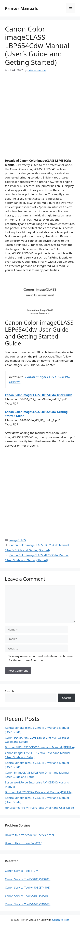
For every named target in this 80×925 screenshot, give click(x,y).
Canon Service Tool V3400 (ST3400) (27, 879)
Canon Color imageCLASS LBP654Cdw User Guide (38, 395)
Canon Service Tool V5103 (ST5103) (27, 896)
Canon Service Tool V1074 (22, 871)
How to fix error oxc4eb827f (23, 843)
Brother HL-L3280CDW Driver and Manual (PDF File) (38, 792)
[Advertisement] (40, 118)
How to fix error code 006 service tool (29, 835)
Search (9, 691)
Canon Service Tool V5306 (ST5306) (27, 904)
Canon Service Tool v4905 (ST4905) (27, 887)
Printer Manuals (21, 8)
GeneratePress (60, 919)
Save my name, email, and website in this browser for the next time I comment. (41, 658)
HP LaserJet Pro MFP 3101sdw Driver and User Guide (39, 808)
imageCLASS (17, 540)
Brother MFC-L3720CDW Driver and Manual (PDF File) (40, 747)
